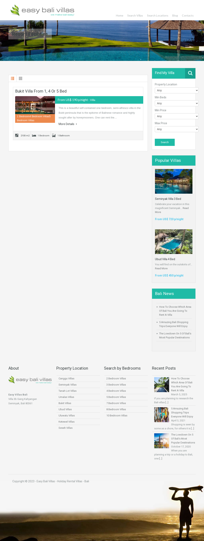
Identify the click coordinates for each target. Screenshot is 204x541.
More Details (68, 124)
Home (119, 15)
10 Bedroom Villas (116, 415)
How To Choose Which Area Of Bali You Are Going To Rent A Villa (175, 310)
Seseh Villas (66, 427)
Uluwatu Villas (67, 415)
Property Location (166, 84)
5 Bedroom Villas (116, 396)
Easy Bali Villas (42, 10)
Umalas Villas (66, 396)
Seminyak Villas (67, 384)
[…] (166, 402)
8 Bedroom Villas (116, 409)
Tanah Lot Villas (67, 390)
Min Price (160, 110)
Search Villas (135, 15)
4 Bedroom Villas (116, 390)
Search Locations (157, 15)
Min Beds (160, 97)
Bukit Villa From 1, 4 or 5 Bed (41, 91)
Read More (161, 268)
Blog (175, 15)
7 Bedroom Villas (116, 403)
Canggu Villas (66, 378)
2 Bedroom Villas (116, 378)
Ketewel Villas (67, 421)
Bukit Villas (65, 403)
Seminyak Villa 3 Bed (168, 198)
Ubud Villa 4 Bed (165, 259)
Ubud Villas (65, 409)
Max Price (161, 123)
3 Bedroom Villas (116, 384)
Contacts (188, 15)
